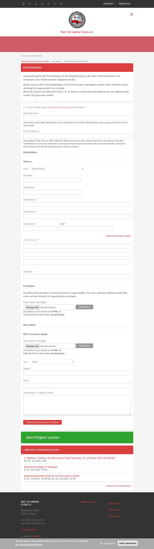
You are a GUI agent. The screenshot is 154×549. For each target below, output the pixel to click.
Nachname (29, 187)
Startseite (26, 56)
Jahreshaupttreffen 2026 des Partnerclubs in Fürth (52, 475)
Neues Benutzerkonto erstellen (35, 61)
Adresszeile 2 (30, 211)
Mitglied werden (87, 502)
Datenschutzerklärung (59, 107)
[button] (23, 4)
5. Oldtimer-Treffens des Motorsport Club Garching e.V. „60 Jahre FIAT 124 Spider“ (70, 458)
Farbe (26, 380)
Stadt (62, 223)
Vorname (28, 175)
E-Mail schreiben (29, 529)
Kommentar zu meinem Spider (38, 392)
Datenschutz (115, 510)
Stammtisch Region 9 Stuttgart (41, 466)
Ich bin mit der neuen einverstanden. (56, 107)
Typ (25, 361)
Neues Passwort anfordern (76, 61)
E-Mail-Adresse (31, 131)
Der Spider (37, 56)
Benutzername (31, 113)
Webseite (28, 271)
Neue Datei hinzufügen (34, 302)
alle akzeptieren (108, 543)
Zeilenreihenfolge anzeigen (118, 236)
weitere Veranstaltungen (118, 485)
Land (25, 168)
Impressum (114, 503)
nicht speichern (127, 543)
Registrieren (124, 3)
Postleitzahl (29, 223)
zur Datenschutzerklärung (28, 544)
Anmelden (108, 3)
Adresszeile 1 (30, 199)
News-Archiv (115, 516)
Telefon (31, 240)
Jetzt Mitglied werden (43, 437)
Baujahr (27, 368)
